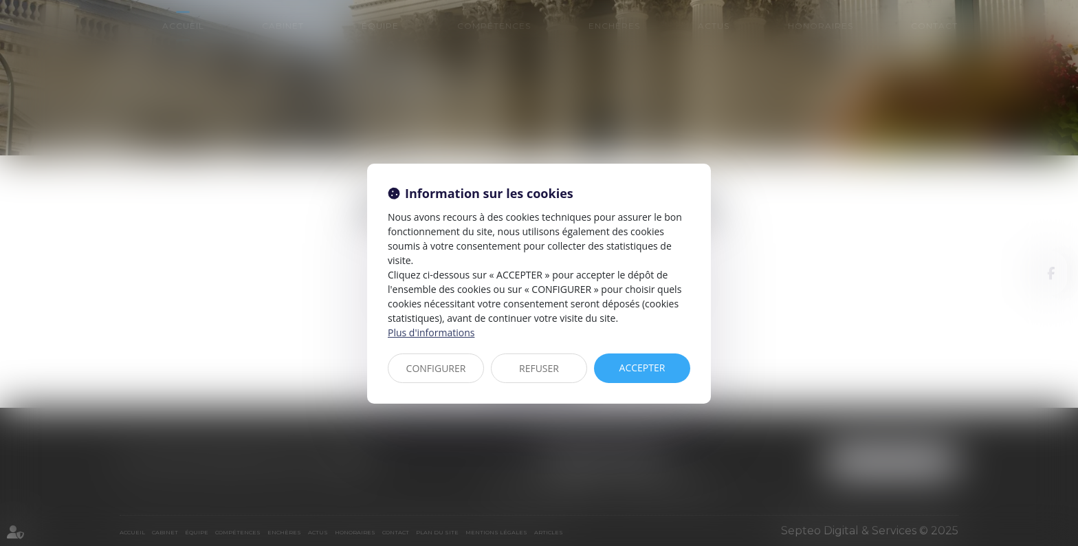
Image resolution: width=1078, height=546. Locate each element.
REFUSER (539, 368)
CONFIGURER (436, 368)
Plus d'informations (431, 332)
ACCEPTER (642, 367)
